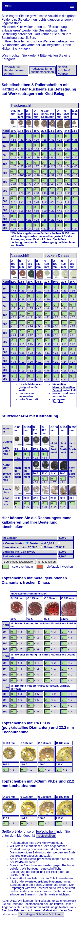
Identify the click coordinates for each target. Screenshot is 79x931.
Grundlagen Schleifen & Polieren (41, 914)
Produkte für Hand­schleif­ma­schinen (14, 70)
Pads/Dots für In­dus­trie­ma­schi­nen (42, 70)
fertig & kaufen (47, 561)
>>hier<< (24, 48)
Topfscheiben (46, 835)
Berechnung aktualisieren (19, 561)
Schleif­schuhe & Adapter (64, 70)
